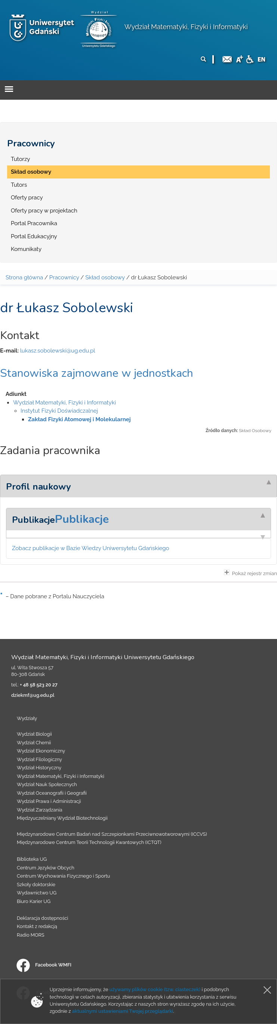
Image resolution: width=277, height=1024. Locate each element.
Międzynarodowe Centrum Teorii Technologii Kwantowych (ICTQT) (89, 842)
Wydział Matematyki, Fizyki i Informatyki (186, 27)
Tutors (19, 184)
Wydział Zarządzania (39, 810)
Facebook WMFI (43, 965)
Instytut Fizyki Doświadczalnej (59, 410)
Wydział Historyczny (39, 767)
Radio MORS (30, 935)
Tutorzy (20, 159)
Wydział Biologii (34, 734)
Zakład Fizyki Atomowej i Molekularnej (79, 419)
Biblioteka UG (32, 859)
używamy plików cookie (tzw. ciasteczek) (155, 989)
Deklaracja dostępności (42, 918)
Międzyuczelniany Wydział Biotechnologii (62, 818)
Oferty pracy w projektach (44, 210)
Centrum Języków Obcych (45, 868)
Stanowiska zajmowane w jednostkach (96, 373)
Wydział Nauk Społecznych (47, 784)
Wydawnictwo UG (36, 893)
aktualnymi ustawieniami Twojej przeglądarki (122, 1011)
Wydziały (27, 718)
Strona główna (24, 277)
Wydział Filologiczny (39, 759)
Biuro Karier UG (33, 901)
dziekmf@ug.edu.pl (32, 695)
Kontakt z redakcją (37, 926)
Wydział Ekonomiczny (41, 751)
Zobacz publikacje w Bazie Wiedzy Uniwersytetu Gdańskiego (90, 548)
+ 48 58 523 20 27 (38, 685)
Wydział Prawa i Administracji (49, 801)
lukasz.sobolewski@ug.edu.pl (57, 350)
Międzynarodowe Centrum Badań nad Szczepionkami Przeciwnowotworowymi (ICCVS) (112, 834)
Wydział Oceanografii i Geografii (52, 793)
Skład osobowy (31, 171)
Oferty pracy (27, 197)
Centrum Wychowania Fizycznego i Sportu (63, 876)
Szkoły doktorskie (36, 884)
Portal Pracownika (34, 223)
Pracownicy (31, 143)
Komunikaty (26, 249)
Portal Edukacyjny (34, 236)
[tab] (138, 486)
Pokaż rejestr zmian (250, 573)
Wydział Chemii (34, 742)
